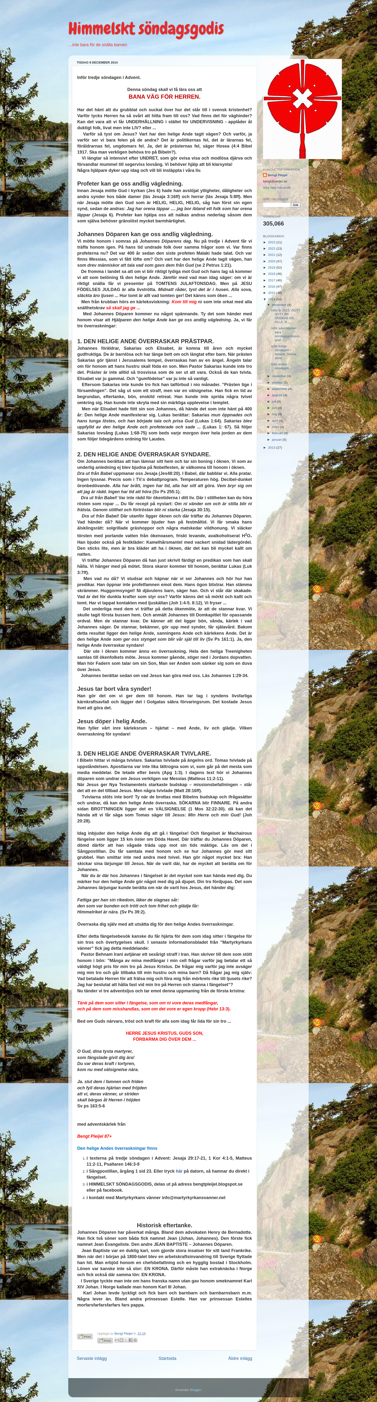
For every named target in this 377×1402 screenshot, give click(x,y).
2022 (272, 248)
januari (277, 439)
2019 (272, 267)
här (179, 1171)
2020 (272, 261)
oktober (278, 382)
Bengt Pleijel (277, 175)
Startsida (167, 1358)
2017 (272, 280)
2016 (272, 286)
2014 (272, 299)
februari (278, 433)
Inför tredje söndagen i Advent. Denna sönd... (283, 352)
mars (276, 427)
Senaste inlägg (92, 1358)
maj (275, 414)
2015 (272, 293)
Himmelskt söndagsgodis (146, 28)
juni (275, 408)
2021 (272, 255)
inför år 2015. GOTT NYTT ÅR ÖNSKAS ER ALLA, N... (285, 316)
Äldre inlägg (240, 1358)
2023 (272, 242)
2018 (272, 274)
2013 (272, 447)
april (275, 420)
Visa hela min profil (276, 187)
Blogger (195, 1390)
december (279, 305)
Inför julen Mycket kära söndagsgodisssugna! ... (285, 334)
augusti (277, 395)
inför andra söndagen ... (282, 366)
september (280, 389)
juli (274, 401)
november (279, 376)
